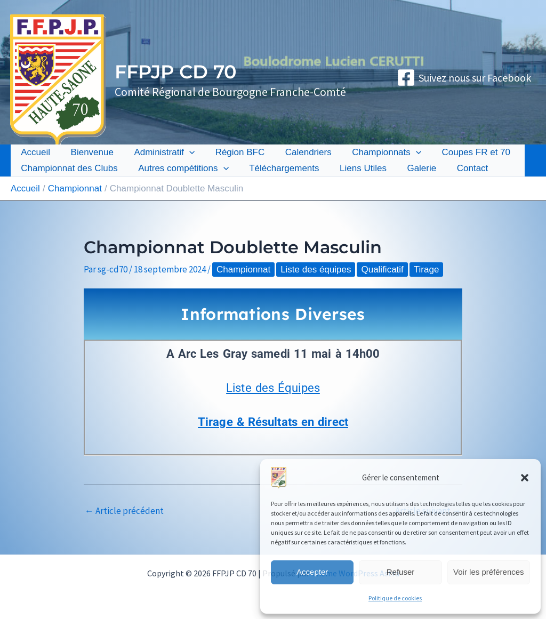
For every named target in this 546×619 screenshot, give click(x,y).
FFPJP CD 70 (176, 71)
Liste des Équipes (273, 388)
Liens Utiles (354, 168)
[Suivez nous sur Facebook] (463, 77)
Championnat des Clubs (68, 168)
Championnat (243, 269)
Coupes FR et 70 (460, 152)
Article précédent (124, 511)
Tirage (426, 269)
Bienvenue (88, 152)
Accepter (312, 571)
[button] (524, 477)
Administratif (158, 152)
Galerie (410, 168)
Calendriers (297, 152)
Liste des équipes (315, 269)
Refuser (401, 571)
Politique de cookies (395, 598)
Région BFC (231, 152)
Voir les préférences (488, 571)
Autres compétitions (179, 168)
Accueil (34, 152)
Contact (459, 168)
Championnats (373, 152)
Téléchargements (278, 168)
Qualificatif (382, 269)
